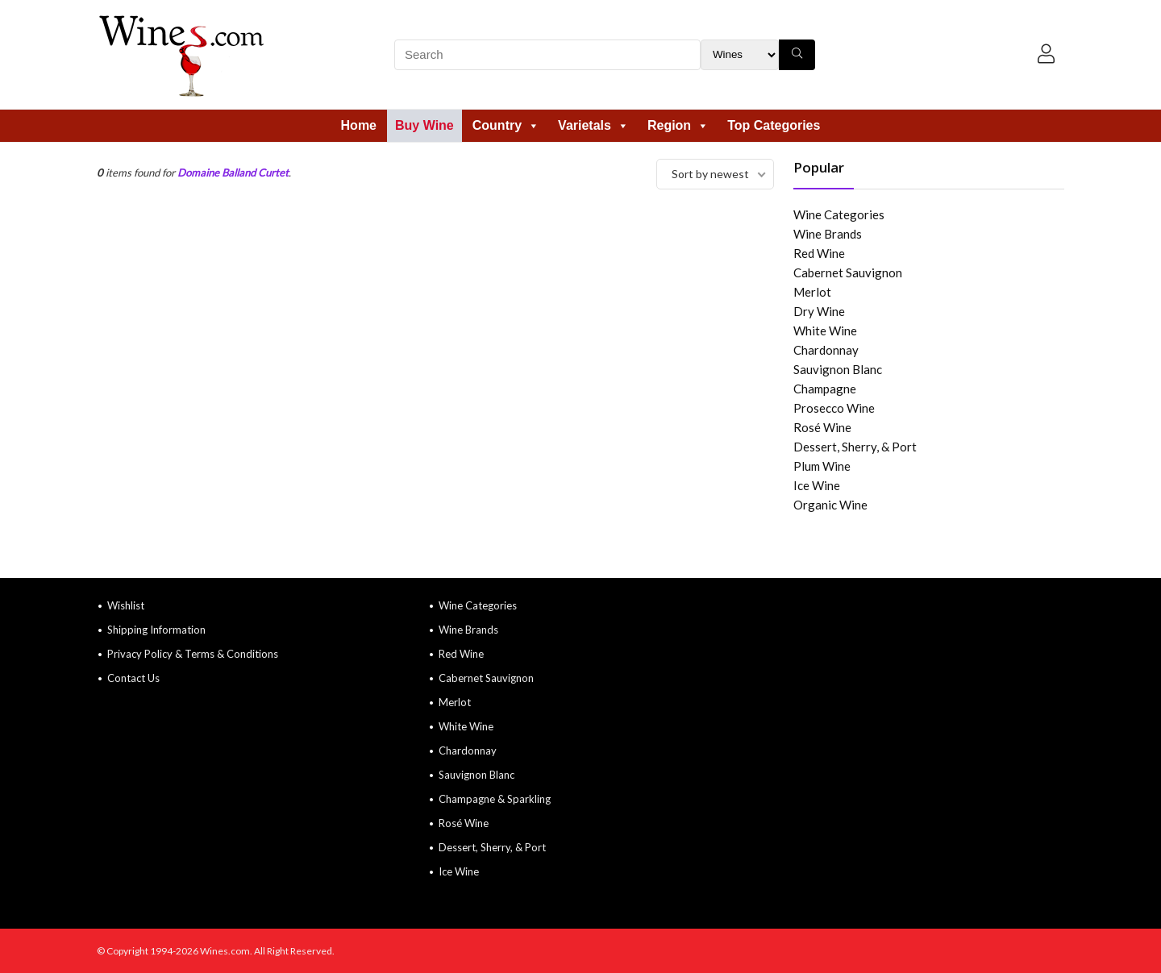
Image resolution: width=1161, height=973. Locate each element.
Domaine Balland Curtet (233, 172)
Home (359, 125)
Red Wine (819, 253)
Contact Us (133, 678)
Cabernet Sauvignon (847, 272)
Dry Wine (819, 311)
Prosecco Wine (834, 408)
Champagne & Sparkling (495, 798)
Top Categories (773, 125)
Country (505, 125)
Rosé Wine (822, 427)
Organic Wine (830, 504)
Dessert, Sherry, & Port (855, 446)
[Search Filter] (740, 55)
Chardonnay (826, 350)
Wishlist (125, 605)
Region (678, 125)
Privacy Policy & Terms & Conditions (192, 653)
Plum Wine (822, 466)
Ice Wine (816, 485)
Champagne (824, 388)
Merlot (812, 292)
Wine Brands (827, 234)
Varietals (593, 125)
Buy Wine (424, 125)
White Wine (825, 330)
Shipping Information (156, 629)
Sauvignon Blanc (837, 369)
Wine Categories (838, 214)
